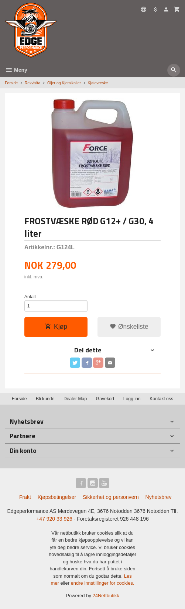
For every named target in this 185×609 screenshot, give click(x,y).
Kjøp (56, 326)
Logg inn (132, 398)
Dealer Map (75, 398)
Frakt (25, 497)
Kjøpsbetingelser (57, 497)
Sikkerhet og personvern (111, 497)
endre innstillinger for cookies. (102, 583)
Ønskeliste (129, 326)
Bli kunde (45, 398)
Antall (30, 296)
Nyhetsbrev (158, 497)
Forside (11, 83)
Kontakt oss (161, 398)
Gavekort (105, 398)
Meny (16, 70)
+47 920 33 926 (54, 519)
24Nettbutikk (106, 595)
